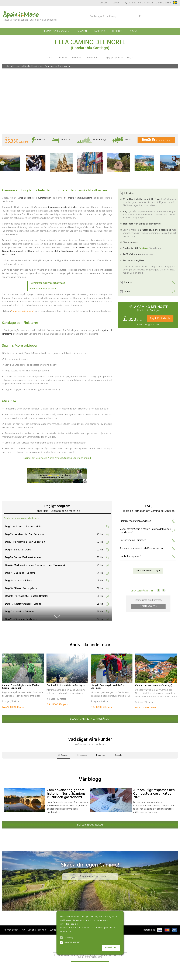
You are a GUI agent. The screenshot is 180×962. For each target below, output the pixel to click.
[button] (2, 162)
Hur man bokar (10, 930)
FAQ (129, 57)
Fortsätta (111, 947)
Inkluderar (92, 57)
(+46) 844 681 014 (136, 3)
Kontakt (116, 3)
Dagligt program (112, 57)
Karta (49, 57)
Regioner (117, 31)
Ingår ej (128, 282)
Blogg (133, 31)
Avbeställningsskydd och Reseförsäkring (141, 548)
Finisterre (143, 248)
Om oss (103, 3)
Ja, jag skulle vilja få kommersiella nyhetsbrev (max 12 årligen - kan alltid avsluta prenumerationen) (87, 956)
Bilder (61, 57)
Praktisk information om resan (135, 521)
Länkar (31, 930)
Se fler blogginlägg (90, 825)
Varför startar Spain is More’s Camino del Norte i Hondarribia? (145, 530)
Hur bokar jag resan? (130, 556)
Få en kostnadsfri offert (92, 877)
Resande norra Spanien (56, 31)
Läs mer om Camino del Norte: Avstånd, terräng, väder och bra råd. (57, 458)
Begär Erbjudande (156, 140)
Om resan (76, 57)
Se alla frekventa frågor (148, 571)
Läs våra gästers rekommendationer (90, 744)
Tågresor (99, 31)
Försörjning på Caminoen (133, 540)
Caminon (82, 31)
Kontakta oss (148, 606)
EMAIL (150, 3)
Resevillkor (42, 930)
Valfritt (127, 291)
